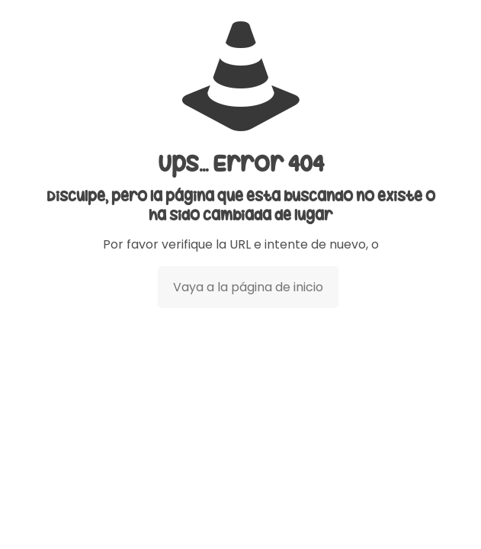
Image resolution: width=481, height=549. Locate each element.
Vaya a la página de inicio (248, 287)
